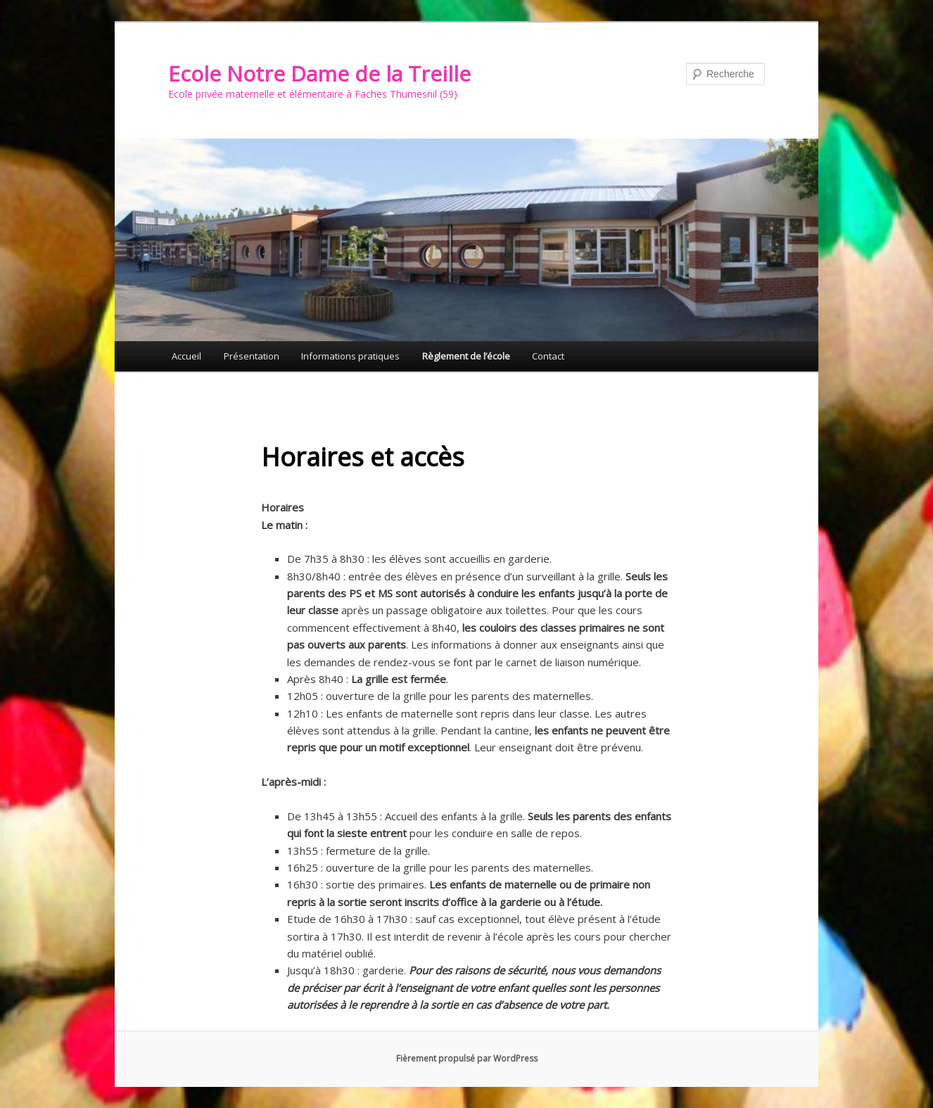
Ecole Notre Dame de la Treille (319, 73)
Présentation (251, 356)
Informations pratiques (350, 356)
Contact (548, 356)
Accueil (186, 356)
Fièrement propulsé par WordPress (467, 1058)
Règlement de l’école (466, 356)
